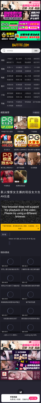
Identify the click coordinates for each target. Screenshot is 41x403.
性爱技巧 (37, 97)
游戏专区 (37, 59)
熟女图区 (28, 88)
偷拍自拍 (19, 76)
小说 (3, 95)
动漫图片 (37, 85)
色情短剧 (19, 106)
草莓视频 (28, 102)
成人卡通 (28, 76)
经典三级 (19, 80)
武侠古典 (37, 93)
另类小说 (19, 97)
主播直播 (28, 71)
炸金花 (19, 62)
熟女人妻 (10, 71)
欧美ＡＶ (28, 67)
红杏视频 (10, 106)
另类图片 (37, 88)
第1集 (4, 234)
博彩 (3, 60)
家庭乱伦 (19, 93)
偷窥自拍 (10, 85)
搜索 (36, 51)
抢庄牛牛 (37, 62)
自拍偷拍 (19, 67)
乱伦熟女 (28, 80)
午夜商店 (19, 102)
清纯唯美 (19, 88)
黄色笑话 (28, 97)
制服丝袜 (10, 80)
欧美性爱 (37, 76)
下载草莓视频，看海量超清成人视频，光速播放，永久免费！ (20, 227)
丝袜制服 (19, 71)
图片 (3, 86)
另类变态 (37, 80)
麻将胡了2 (10, 62)
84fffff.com (20, 45)
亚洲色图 (19, 85)
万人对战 (28, 59)
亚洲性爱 (10, 76)
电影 (3, 77)
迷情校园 (10, 97)
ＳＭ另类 (37, 71)
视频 (3, 69)
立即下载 (33, 398)
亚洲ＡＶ (10, 67)
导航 (3, 103)
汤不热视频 (36, 102)
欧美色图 (28, 85)
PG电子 (10, 59)
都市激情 (10, 93)
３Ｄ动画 (37, 67)
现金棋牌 (28, 62)
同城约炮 (10, 102)
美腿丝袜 (10, 88)
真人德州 (19, 59)
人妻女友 (28, 93)
